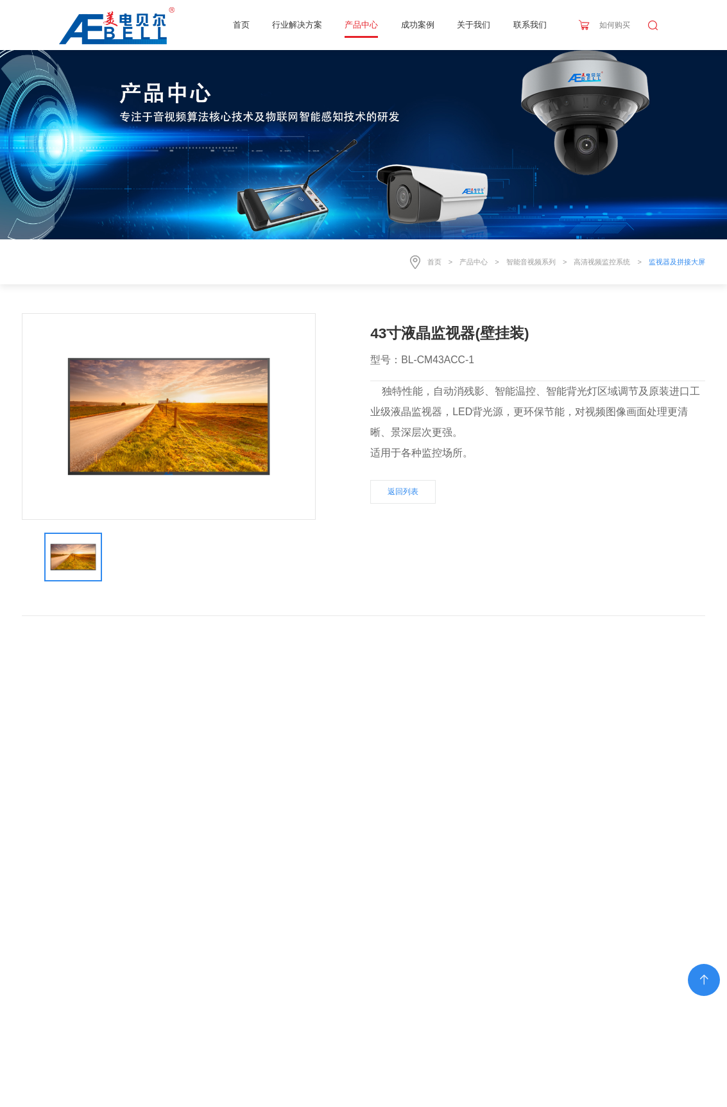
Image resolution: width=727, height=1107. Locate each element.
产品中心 (361, 25)
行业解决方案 (297, 25)
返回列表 (403, 491)
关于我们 (473, 25)
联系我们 (530, 25)
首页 (241, 25)
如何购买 (614, 25)
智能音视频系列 (531, 262)
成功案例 (417, 25)
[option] (168, 416)
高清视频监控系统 (602, 262)
